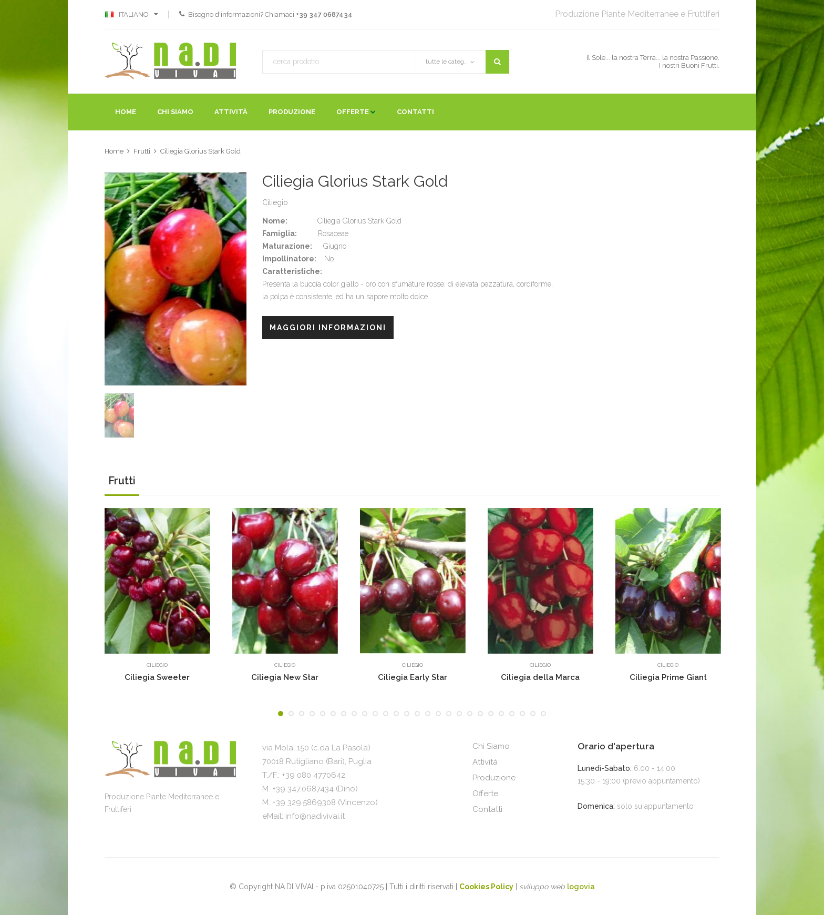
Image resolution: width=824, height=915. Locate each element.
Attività (231, 112)
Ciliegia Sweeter (157, 677)
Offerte (352, 112)
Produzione (292, 112)
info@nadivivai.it (315, 816)
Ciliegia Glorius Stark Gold (200, 151)
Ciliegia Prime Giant (668, 677)
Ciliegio (157, 665)
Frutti (141, 151)
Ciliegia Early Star (412, 677)
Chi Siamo (175, 112)
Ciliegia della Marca (540, 677)
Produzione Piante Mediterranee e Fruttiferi (637, 14)
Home (125, 112)
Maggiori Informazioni (328, 327)
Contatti (415, 112)
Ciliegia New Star (284, 677)
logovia (581, 886)
